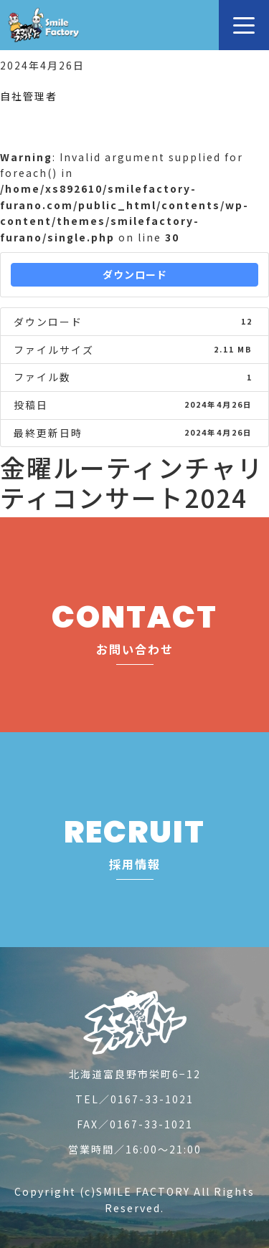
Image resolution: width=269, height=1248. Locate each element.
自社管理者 (28, 96)
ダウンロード (135, 274)
